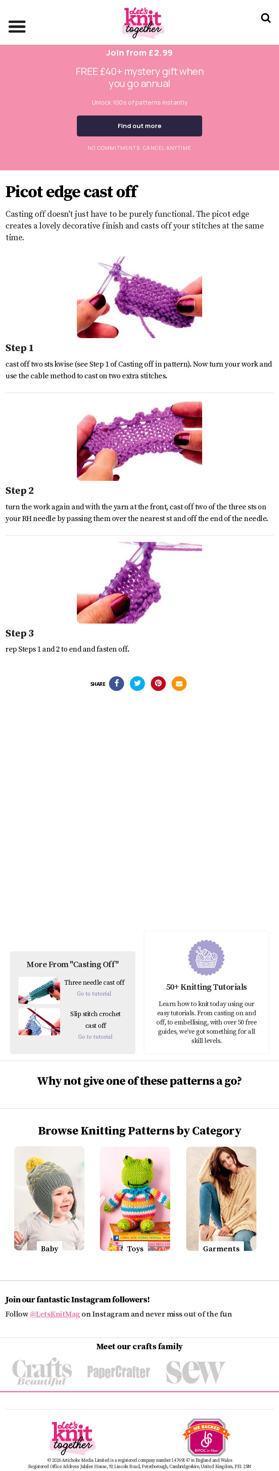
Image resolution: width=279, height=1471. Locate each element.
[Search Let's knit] (266, 28)
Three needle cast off (94, 982)
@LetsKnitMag (55, 1314)
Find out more (140, 125)
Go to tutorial (94, 994)
